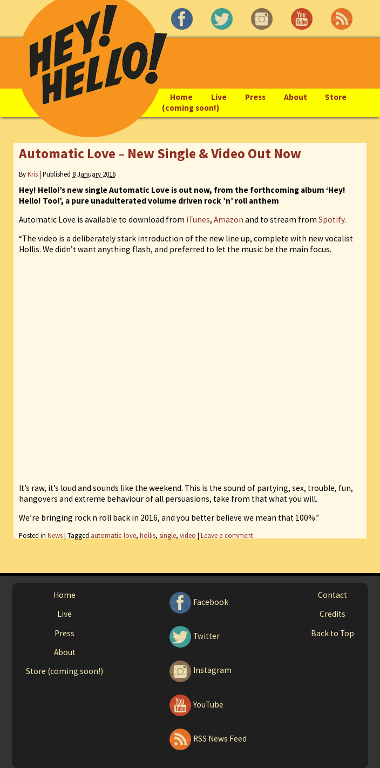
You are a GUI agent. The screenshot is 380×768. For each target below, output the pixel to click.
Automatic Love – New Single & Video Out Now (160, 153)
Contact (332, 595)
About (295, 97)
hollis (147, 535)
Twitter (193, 636)
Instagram (199, 670)
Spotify (331, 219)
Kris (33, 174)
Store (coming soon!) (64, 671)
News (55, 535)
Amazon (228, 219)
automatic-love (113, 535)
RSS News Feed (207, 738)
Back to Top (332, 633)
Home (181, 97)
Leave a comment (227, 535)
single (167, 535)
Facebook (197, 602)
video (188, 535)
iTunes (198, 219)
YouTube (195, 704)
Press (255, 97)
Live (219, 97)
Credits (332, 614)
